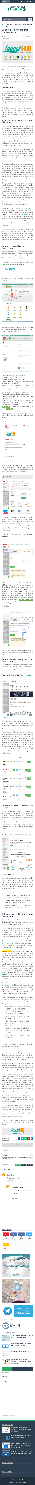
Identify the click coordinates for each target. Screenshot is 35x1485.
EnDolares (24, 1482)
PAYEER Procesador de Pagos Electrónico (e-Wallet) (21, 1344)
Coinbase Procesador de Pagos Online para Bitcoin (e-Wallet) (21, 1452)
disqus (23, 1164)
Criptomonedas (27, 36)
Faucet (4, 38)
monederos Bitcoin (25, 390)
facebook (30, 1164)
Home (3, 24)
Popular (17, 1369)
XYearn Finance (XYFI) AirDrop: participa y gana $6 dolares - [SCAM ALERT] (21, 1445)
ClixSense (5, 822)
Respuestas (11, 1184)
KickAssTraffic (6, 202)
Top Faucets (26, 675)
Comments (28, 1369)
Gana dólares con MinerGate (20, 1351)
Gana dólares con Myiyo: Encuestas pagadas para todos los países (21, 1361)
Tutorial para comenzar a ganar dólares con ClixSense (22, 1336)
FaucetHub (10, 24)
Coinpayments (6, 943)
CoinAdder (17, 202)
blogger (17, 1164)
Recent (7, 1369)
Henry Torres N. (12, 1175)
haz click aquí (15, 1122)
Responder (10, 1180)
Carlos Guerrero (17, 1187)
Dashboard (15, 1046)
